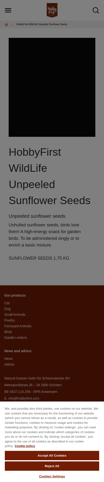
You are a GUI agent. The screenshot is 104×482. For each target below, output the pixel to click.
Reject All (52, 466)
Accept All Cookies (52, 455)
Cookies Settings (52, 476)
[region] (52, 442)
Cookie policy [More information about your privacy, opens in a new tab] (25, 446)
